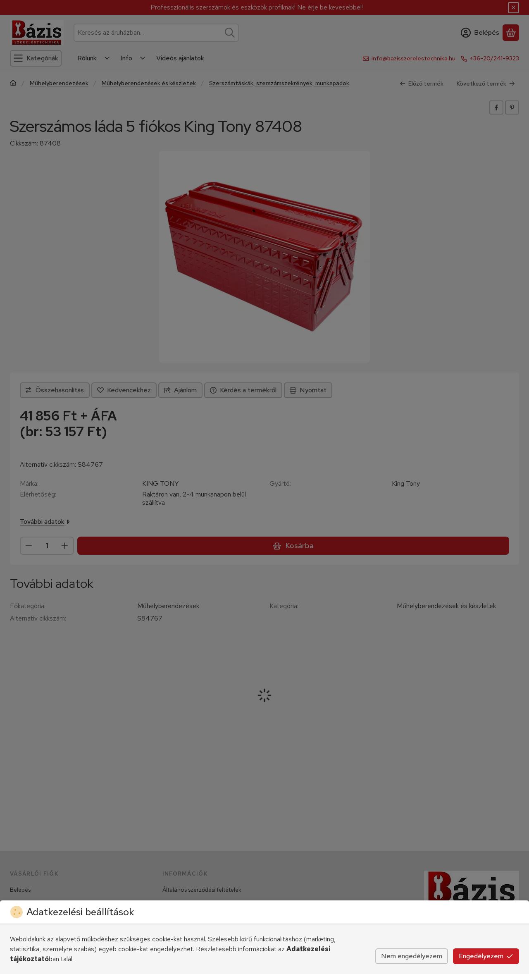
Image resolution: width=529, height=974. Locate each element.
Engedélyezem (486, 956)
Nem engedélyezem (411, 956)
